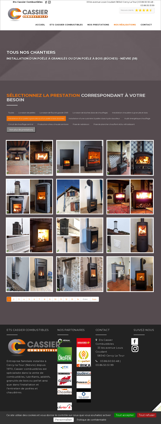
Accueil (40, 24)
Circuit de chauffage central (20, 124)
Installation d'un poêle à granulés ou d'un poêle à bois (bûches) (36, 118)
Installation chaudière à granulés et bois (130, 112)
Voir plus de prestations (21, 129)
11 (61, 299)
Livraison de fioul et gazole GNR (54, 112)
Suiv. (94, 299)
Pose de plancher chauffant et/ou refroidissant (114, 124)
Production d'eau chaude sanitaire (53, 124)
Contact (146, 24)
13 (72, 299)
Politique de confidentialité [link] (91, 419)
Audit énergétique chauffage (137, 118)
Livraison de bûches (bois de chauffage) (90, 112)
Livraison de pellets (26, 112)
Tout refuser (147, 415)
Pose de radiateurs (81, 124)
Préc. (85, 299)
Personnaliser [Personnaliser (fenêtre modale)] (63, 419)
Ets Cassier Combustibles (66, 24)
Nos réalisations (125, 24)
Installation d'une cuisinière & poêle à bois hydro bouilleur (94, 118)
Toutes (11, 112)
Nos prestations (98, 24)
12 (66, 299)
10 (55, 299)
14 (78, 299)
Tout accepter (125, 415)
